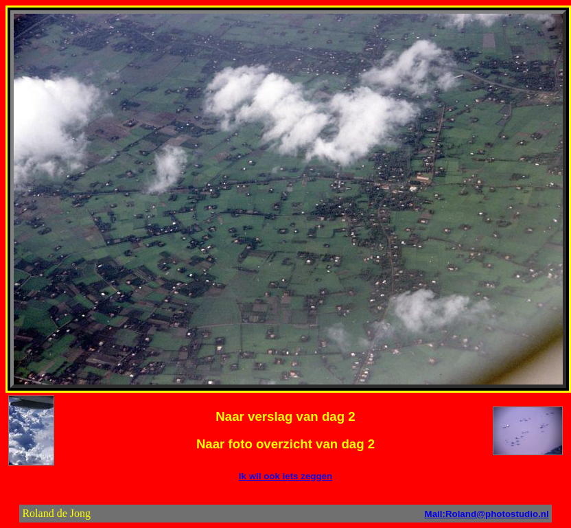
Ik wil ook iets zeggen (285, 476)
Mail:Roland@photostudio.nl (487, 514)
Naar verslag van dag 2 (285, 416)
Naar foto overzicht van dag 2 (285, 444)
